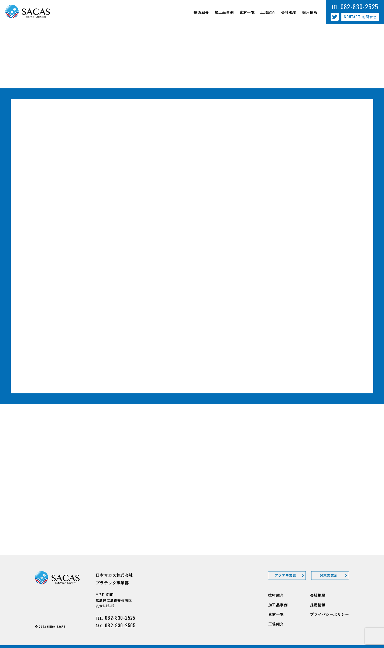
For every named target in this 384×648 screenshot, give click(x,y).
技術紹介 (276, 595)
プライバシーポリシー (329, 614)
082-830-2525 (120, 617)
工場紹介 (276, 623)
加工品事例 (278, 604)
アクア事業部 (285, 575)
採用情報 (318, 604)
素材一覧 (276, 614)
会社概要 (318, 595)
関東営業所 (329, 575)
